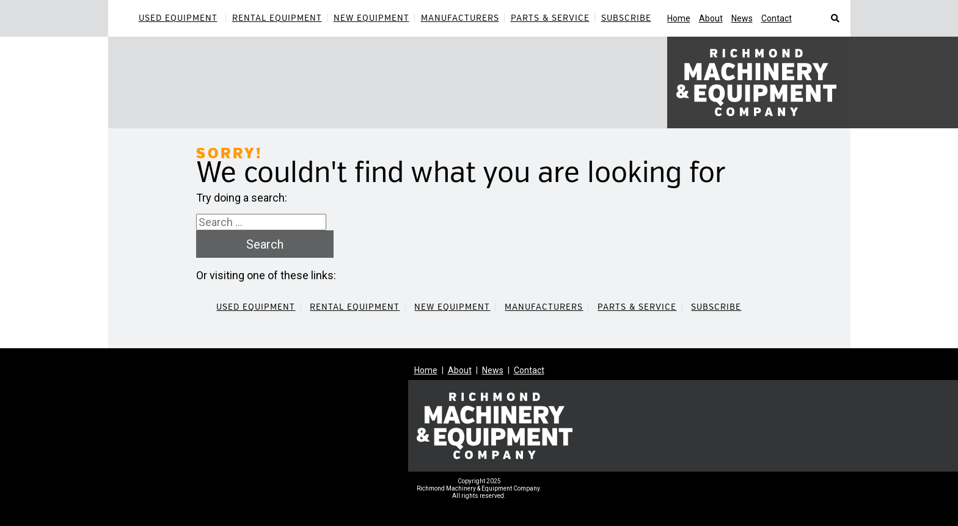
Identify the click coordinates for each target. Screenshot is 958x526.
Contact (776, 18)
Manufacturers (460, 18)
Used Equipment (178, 18)
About (711, 18)
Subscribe (626, 18)
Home (678, 18)
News (742, 18)
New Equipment (371, 18)
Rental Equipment (277, 18)
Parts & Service (550, 18)
